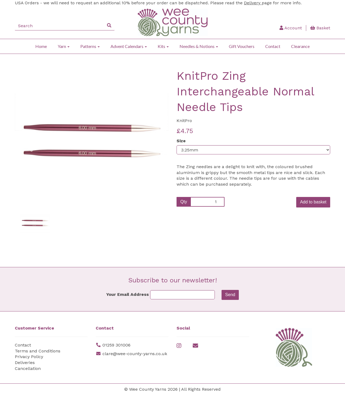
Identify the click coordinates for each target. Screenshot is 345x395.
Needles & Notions (199, 46)
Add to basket (313, 202)
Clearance (300, 46)
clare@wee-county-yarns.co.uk (134, 353)
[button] (29, 168)
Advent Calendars (129, 46)
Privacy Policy (29, 356)
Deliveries (25, 362)
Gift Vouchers (241, 46)
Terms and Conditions (37, 351)
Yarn (64, 46)
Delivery (253, 2)
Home (41, 46)
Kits (163, 46)
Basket (320, 27)
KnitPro (184, 120)
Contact (272, 46)
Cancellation (28, 368)
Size (181, 140)
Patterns (90, 46)
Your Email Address (127, 294)
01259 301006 (116, 345)
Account (291, 27)
